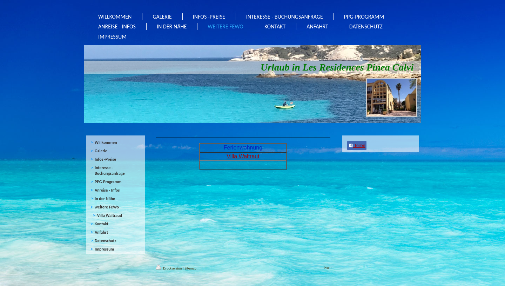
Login (327, 267)
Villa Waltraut (243, 156)
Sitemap (190, 268)
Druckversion (169, 268)
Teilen (357, 145)
